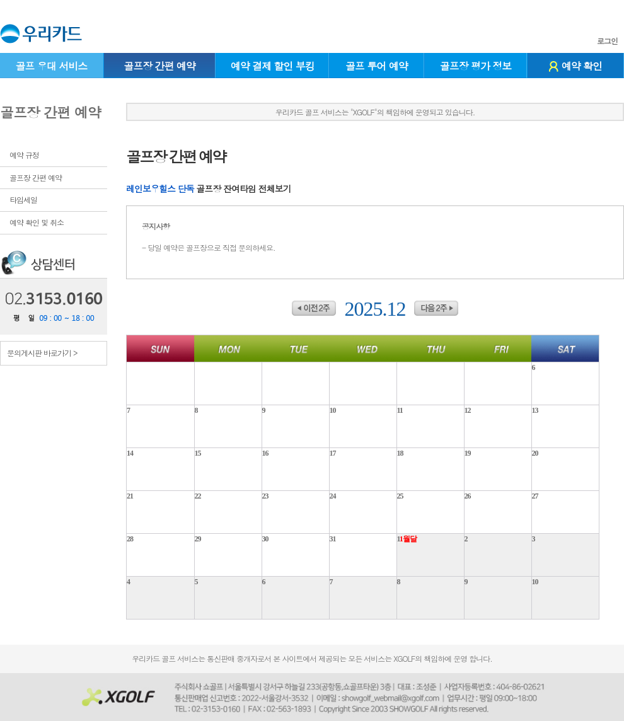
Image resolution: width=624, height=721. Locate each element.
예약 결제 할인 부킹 (273, 66)
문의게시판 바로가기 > (42, 352)
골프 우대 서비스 (51, 66)
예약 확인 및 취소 (36, 222)
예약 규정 (24, 154)
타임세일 (23, 199)
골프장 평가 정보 (476, 66)
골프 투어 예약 (376, 66)
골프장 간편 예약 (159, 66)
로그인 (607, 41)
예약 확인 (575, 66)
